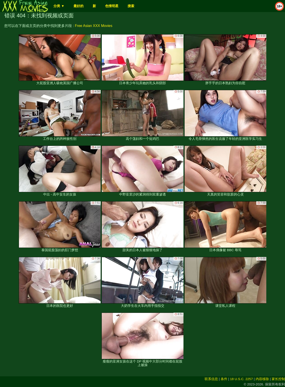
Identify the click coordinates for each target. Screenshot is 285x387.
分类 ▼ (58, 6)
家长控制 (278, 379)
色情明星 (111, 6)
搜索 (131, 6)
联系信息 (211, 379)
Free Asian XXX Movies (93, 26)
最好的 (78, 6)
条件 (224, 379)
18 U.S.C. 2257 (241, 379)
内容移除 (262, 379)
